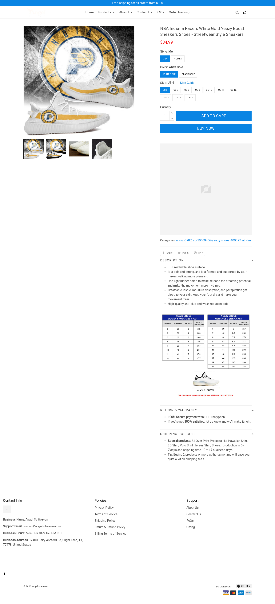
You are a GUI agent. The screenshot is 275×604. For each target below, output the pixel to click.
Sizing (190, 527)
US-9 (197, 90)
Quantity (165, 107)
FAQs (160, 12)
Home (89, 12)
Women (177, 58)
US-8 (186, 90)
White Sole (176, 67)
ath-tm (246, 240)
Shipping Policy (105, 520)
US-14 (178, 97)
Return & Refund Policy (110, 527)
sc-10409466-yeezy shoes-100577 (217, 240)
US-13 (166, 97)
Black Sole (188, 74)
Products (106, 12)
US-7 (175, 90)
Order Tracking (179, 12)
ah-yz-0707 (184, 240)
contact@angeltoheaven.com (42, 526)
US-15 (190, 97)
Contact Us (144, 12)
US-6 (171, 83)
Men (171, 51)
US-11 (221, 90)
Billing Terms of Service (110, 533)
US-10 (209, 90)
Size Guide (187, 83)
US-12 (233, 90)
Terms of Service (106, 514)
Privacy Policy (104, 507)
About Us (125, 12)
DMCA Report (224, 586)
